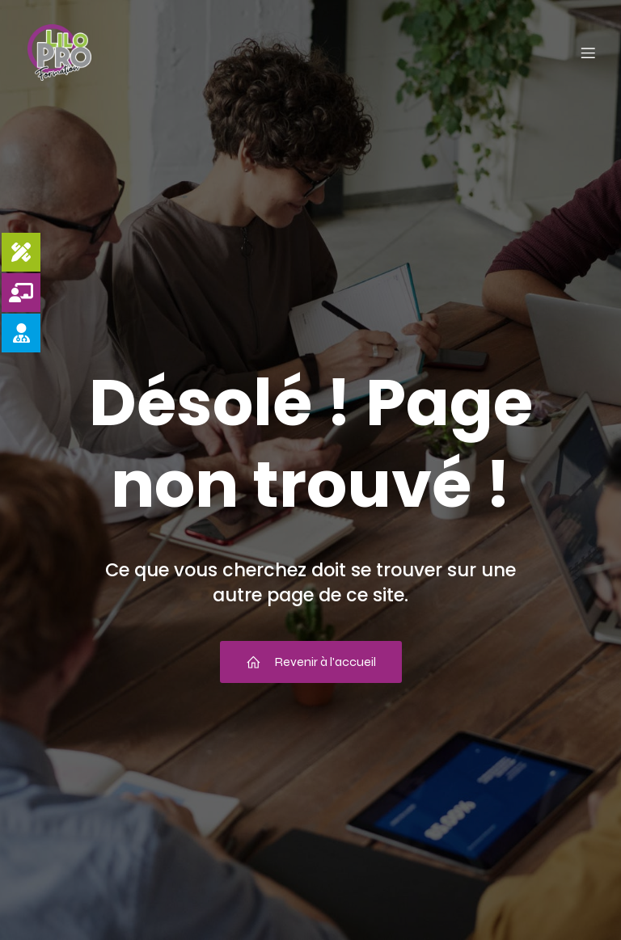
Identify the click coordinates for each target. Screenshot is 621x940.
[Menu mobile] (588, 52)
